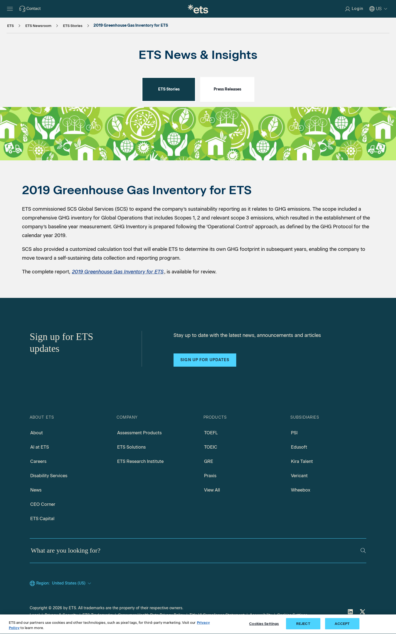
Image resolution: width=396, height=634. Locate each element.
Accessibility (261, 615)
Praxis (210, 475)
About (36, 432)
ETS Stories (169, 89)
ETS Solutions (131, 447)
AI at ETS (39, 447)
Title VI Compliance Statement (216, 615)
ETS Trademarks (97, 615)
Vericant (299, 475)
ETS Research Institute (140, 461)
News (36, 490)
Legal (35, 615)
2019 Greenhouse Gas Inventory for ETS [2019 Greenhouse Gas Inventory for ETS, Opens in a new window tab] (118, 272)
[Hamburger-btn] (10, 9)
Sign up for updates (204, 360)
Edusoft (299, 447)
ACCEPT (342, 627)
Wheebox (300, 490)
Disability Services (48, 475)
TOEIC (210, 447)
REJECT (303, 627)
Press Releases (227, 89)
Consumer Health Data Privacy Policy (151, 615)
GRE (208, 461)
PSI (294, 432)
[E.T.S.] (198, 9)
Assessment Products (139, 432)
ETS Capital (42, 518)
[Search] (363, 550)
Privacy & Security (61, 615)
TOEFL (211, 432)
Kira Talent (302, 461)
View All (212, 490)
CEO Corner (42, 504)
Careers (38, 461)
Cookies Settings (292, 615)
